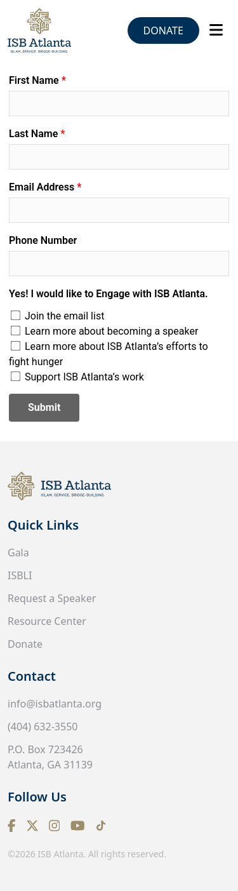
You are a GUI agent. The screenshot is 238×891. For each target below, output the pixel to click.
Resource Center (47, 621)
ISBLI (20, 575)
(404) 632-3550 (42, 727)
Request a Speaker (52, 598)
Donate (163, 30)
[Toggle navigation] (216, 30)
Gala (18, 552)
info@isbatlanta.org (55, 704)
